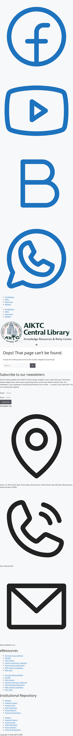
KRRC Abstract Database (14, 668)
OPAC (7, 300)
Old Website (9, 297)
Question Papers (11, 703)
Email (2, 397)
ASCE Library (9, 660)
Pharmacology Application (15, 665)
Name (2, 393)
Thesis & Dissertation (13, 713)
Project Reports (10, 710)
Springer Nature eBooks (14, 656)
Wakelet (8, 304)
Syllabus (8, 701)
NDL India (8, 670)
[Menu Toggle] (36, 345)
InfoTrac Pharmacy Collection (16, 663)
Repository (9, 302)
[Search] (32, 365)
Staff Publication (11, 708)
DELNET (8, 658)
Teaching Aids (10, 705)
